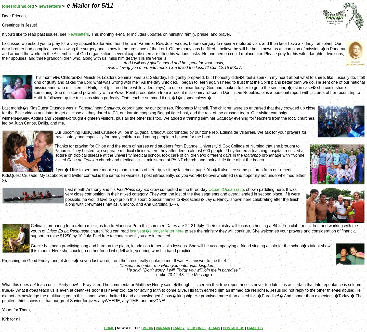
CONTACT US (233, 328)
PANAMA (163, 328)
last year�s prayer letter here (157, 231)
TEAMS (214, 328)
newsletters (50, 6)
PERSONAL (196, 328)
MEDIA (147, 328)
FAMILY (179, 328)
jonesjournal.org (18, 6)
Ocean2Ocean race (226, 189)
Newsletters (78, 34)
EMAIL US (255, 328)
